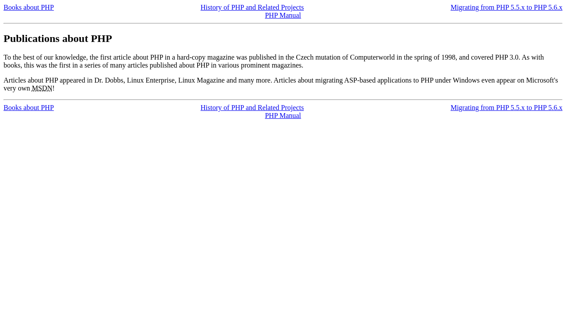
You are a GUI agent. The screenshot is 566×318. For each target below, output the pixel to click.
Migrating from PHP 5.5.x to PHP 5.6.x (506, 7)
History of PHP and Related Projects (252, 7)
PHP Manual (283, 15)
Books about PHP (29, 7)
